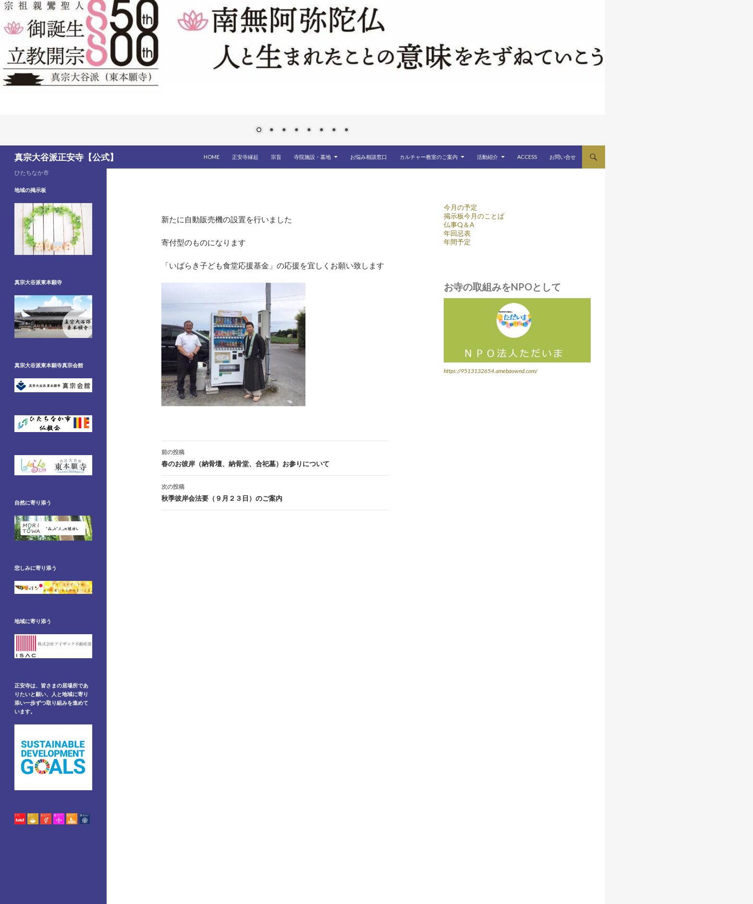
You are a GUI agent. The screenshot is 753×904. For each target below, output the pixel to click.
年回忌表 (457, 233)
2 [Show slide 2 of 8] (271, 130)
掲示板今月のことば (474, 216)
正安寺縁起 (245, 157)
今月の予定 (460, 207)
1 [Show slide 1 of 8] (259, 130)
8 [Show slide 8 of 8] (346, 130)
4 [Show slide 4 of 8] (296, 130)
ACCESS (527, 157)
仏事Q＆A (459, 224)
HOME (211, 157)
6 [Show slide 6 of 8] (321, 130)
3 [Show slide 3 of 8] (284, 130)
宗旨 (276, 157)
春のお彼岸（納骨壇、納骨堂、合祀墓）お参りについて (275, 457)
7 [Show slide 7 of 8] (333, 130)
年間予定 (457, 242)
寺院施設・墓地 (312, 157)
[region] (302, 72)
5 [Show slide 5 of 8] (309, 130)
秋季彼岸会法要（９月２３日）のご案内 (275, 491)
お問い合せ (562, 157)
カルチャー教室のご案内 (429, 157)
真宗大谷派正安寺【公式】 (66, 157)
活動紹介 (487, 157)
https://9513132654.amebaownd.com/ (490, 370)
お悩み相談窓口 (368, 157)
